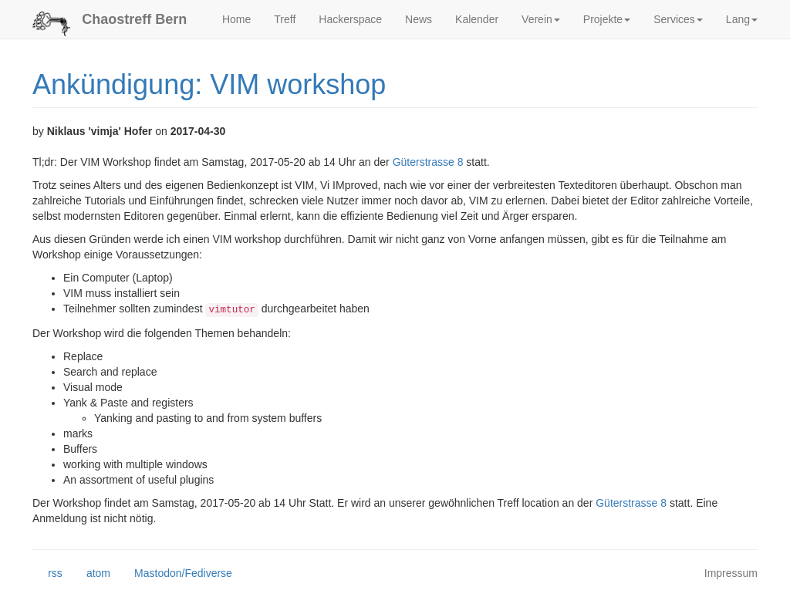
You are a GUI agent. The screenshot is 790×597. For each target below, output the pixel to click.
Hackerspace (350, 19)
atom (90, 574)
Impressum (731, 573)
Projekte (606, 19)
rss (47, 574)
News (418, 19)
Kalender (476, 19)
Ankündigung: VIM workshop (209, 84)
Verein (541, 19)
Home (236, 19)
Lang (742, 19)
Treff (284, 19)
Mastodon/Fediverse (175, 574)
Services (678, 19)
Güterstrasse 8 (428, 162)
